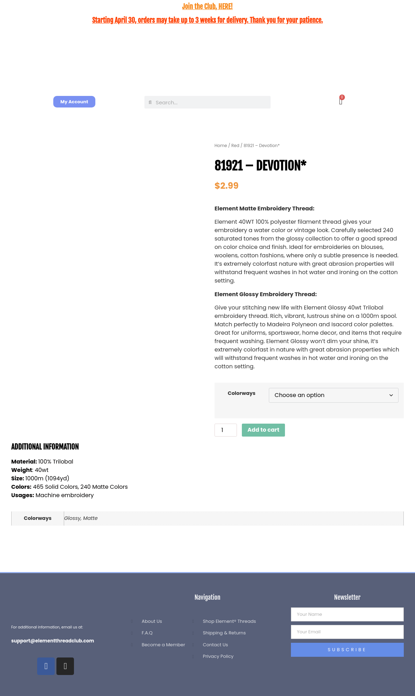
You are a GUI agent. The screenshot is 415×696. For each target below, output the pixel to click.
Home (221, 145)
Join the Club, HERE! (207, 6)
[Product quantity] (226, 430)
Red (235, 145)
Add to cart (263, 430)
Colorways (242, 393)
